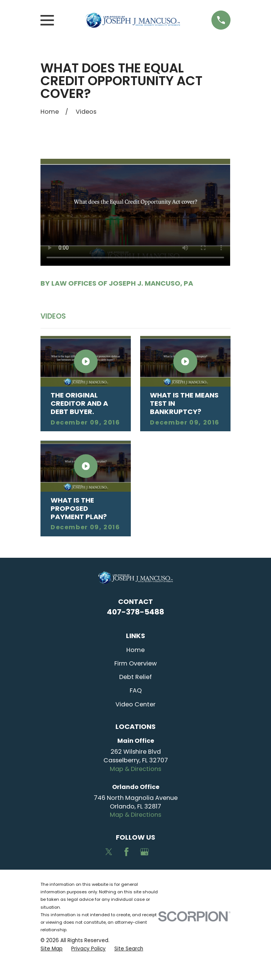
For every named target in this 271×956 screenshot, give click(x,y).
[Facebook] (126, 852)
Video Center (135, 704)
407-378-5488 (135, 612)
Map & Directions (135, 769)
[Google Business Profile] (144, 852)
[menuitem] (51, 949)
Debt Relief (135, 677)
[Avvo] (162, 852)
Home (135, 650)
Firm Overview (135, 663)
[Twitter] (109, 852)
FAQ (136, 690)
